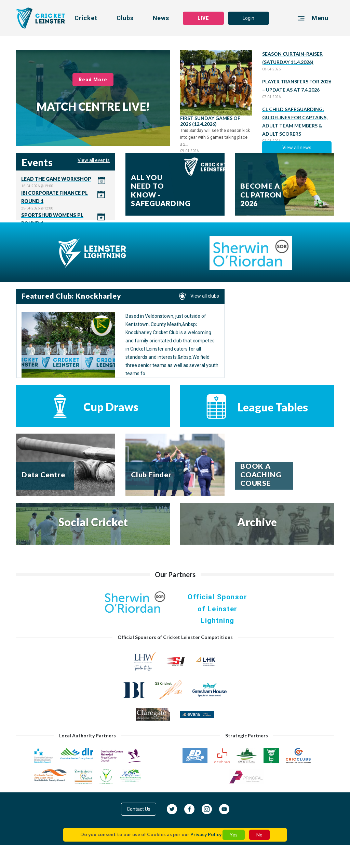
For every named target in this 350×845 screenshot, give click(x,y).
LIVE (203, 18)
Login (248, 18)
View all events (94, 160)
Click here (65, 182)
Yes (234, 834)
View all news (296, 147)
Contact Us (138, 809)
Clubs (125, 18)
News (161, 18)
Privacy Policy (205, 834)
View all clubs (199, 296)
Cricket (86, 18)
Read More (93, 79)
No (259, 834)
